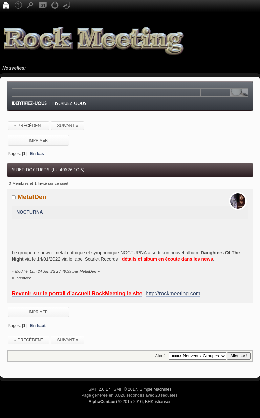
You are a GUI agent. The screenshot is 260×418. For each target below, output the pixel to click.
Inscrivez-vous (69, 103)
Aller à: (161, 356)
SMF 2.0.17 (99, 389)
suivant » (67, 125)
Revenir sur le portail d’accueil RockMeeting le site (77, 293)
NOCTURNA (29, 212)
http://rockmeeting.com (173, 293)
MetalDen (32, 197)
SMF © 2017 (125, 389)
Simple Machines (155, 389)
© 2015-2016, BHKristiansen (129, 401)
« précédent (28, 125)
